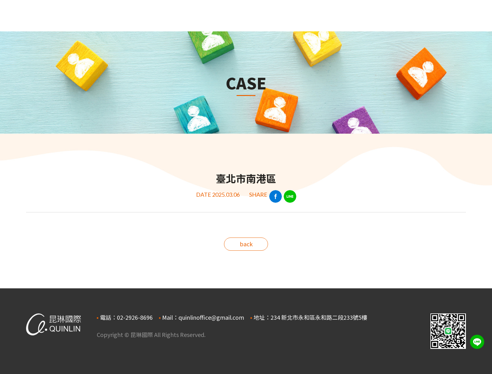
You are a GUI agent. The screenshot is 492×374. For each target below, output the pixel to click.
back (246, 244)
